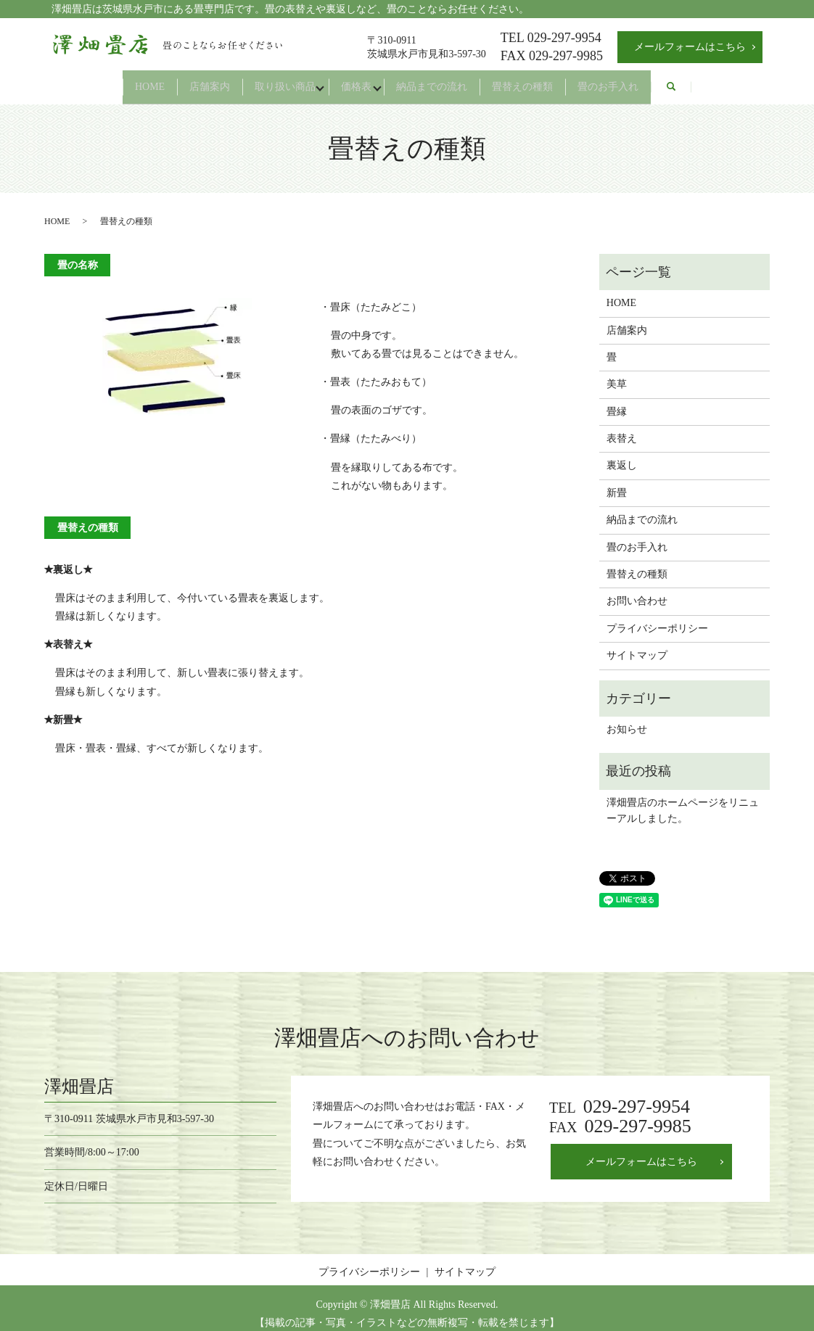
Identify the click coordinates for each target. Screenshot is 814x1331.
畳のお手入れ (655, 80)
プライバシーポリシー (657, 616)
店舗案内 (178, 80)
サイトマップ (637, 644)
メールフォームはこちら (690, 46)
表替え (622, 427)
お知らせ (627, 718)
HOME (102, 80)
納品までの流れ (447, 80)
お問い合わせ (637, 590)
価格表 (356, 80)
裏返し (622, 454)
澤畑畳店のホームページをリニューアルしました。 (683, 799)
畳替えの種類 (554, 80)
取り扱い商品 (269, 80)
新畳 (617, 482)
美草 (617, 373)
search (727, 82)
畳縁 (617, 400)
